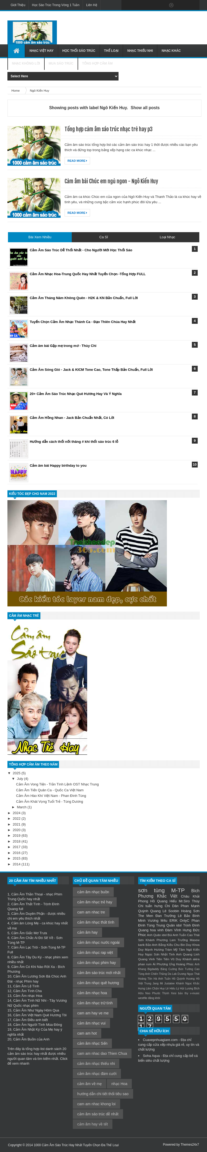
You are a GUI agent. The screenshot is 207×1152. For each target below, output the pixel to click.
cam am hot (87, 1033)
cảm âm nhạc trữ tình (95, 1003)
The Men (145, 916)
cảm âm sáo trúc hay (23, 1054)
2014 (17, 864)
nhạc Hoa (119, 1084)
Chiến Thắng (159, 973)
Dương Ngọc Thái (189, 973)
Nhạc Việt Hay (41, 51)
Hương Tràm (163, 949)
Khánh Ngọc (184, 983)
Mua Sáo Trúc (61, 63)
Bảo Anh (152, 944)
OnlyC (184, 921)
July (20, 779)
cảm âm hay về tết (92, 1124)
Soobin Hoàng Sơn (184, 911)
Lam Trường (179, 940)
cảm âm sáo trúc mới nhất (99, 973)
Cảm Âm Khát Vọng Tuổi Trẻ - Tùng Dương (49, 802)
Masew (195, 940)
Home (15, 90)
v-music (195, 993)
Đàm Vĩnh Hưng (178, 930)
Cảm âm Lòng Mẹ (25, 923)
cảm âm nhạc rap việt (95, 952)
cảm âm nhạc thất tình (95, 922)
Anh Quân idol (157, 935)
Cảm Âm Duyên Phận (27, 914)
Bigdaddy (153, 969)
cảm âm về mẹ (89, 1084)
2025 (17, 773)
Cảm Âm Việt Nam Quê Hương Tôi (40, 1015)
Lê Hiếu (170, 988)
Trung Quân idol (168, 925)
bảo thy (183, 993)
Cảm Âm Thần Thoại (27, 894)
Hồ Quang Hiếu (163, 901)
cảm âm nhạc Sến (92, 1043)
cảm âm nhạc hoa (92, 993)
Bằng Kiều (165, 944)
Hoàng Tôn (145, 978)
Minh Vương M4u (152, 921)
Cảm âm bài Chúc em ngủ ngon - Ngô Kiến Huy (111, 181)
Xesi (173, 993)
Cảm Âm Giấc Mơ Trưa (29, 933)
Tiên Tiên (162, 959)
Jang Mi (158, 983)
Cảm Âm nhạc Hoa (27, 996)
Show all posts (145, 107)
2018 (17, 841)
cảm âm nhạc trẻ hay (94, 902)
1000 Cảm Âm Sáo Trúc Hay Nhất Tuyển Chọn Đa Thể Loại (76, 1145)
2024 (17, 813)
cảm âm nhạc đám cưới (97, 1074)
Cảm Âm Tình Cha (27, 991)
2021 (17, 824)
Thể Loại (111, 51)
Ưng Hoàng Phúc (181, 964)
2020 (17, 830)
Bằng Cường (168, 969)
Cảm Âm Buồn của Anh (31, 1039)
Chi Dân (172, 906)
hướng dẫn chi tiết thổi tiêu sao (103, 1094)
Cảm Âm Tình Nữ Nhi (30, 1000)
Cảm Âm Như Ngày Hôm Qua (36, 1010)
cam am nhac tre (91, 912)
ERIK (174, 921)
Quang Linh (191, 954)
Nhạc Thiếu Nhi (140, 51)
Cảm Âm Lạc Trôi (24, 947)
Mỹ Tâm (179, 949)
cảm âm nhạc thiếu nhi (96, 1063)
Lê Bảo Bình (189, 916)
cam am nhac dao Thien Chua (102, 1053)
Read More (77, 160)
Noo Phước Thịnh (157, 993)
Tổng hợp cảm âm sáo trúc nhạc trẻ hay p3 (109, 129)
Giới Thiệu (18, 5)
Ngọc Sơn (152, 954)
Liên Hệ (91, 5)
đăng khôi (154, 998)
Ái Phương (160, 964)
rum (148, 964)
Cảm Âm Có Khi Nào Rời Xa (33, 967)
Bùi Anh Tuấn (176, 935)
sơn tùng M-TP (161, 890)
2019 (17, 836)
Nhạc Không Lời (26, 63)
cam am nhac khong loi (96, 1104)
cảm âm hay (87, 932)
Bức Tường (185, 969)
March (22, 807)
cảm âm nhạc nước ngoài (98, 942)
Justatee (169, 983)
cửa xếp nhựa (164, 1045)
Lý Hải (180, 988)
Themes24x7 (190, 1144)
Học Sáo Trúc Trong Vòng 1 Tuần (55, 5)
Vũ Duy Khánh (181, 959)
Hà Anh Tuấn (162, 978)
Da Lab (172, 973)
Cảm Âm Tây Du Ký (26, 957)
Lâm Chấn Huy (155, 988)
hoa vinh (157, 930)
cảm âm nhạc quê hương (98, 983)
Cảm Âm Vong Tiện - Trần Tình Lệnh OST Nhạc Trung (57, 784)
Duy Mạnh (145, 949)
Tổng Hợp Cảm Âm (97, 63)
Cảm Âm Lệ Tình (26, 986)
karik (141, 944)
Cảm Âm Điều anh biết (30, 1020)
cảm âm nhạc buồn (93, 892)
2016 (17, 853)
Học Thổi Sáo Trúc (78, 51)
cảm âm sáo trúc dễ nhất (98, 1114)
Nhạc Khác (171, 51)
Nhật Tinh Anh (171, 954)
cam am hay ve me (93, 1013)
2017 (17, 847)
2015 (17, 858)
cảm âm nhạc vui (91, 1023)
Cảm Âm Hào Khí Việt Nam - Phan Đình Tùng (51, 796)
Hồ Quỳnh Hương (183, 978)
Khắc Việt (167, 896)
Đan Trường (165, 916)
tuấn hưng (154, 906)
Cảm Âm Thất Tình (25, 904)
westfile (142, 998)
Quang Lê (158, 911)
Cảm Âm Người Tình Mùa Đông (37, 1025)
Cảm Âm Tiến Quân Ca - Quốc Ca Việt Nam (49, 790)
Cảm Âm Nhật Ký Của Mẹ (33, 1029)
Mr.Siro (184, 901)
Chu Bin (179, 944)
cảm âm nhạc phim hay (96, 962)
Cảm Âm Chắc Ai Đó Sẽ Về (32, 938)
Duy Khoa (193, 944)
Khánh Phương (157, 940)
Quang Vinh (146, 959)
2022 (17, 819)
